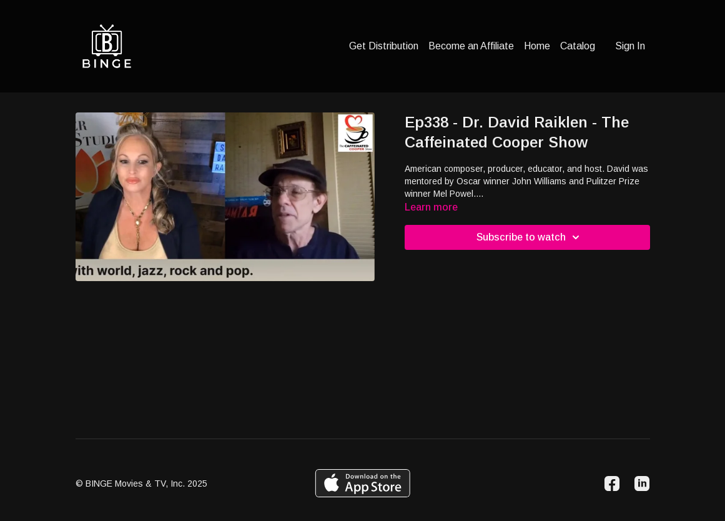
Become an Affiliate (471, 46)
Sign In (630, 46)
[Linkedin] (641, 483)
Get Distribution (383, 46)
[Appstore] (362, 483)
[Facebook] (611, 483)
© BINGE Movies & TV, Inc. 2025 (141, 483)
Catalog (577, 46)
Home (537, 46)
